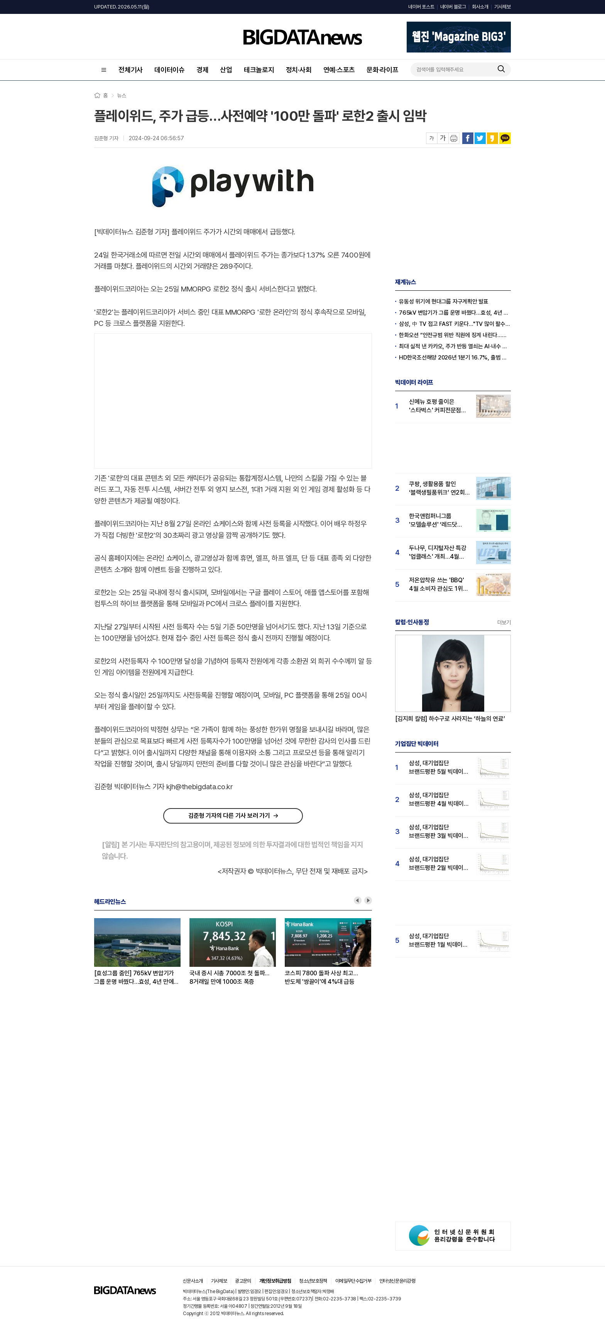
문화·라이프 (383, 70)
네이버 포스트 (421, 7)
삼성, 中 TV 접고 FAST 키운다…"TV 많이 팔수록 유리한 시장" (455, 323)
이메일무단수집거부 (353, 1281)
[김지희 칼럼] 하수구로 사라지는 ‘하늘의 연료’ (450, 718)
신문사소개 (193, 1281)
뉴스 (121, 95)
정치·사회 (299, 70)
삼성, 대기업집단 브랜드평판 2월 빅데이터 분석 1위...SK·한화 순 (439, 864)
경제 (202, 70)
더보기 (504, 622)
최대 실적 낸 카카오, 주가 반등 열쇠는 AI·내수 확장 (455, 346)
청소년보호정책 (313, 1281)
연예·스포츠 (339, 70)
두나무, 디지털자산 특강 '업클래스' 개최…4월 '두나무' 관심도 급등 (437, 552)
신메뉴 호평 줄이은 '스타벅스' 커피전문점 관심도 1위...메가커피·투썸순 (435, 406)
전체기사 (130, 70)
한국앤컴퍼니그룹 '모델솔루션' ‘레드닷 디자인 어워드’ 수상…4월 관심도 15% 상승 (439, 520)
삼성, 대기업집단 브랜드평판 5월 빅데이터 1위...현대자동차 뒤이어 (439, 767)
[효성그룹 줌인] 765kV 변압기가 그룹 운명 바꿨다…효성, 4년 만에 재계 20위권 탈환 (134, 978)
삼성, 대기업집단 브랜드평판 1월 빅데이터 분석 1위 (438, 940)
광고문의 (243, 1281)
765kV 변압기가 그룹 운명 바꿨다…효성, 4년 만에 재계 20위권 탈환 (455, 312)
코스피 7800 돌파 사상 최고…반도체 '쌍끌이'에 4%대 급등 (321, 977)
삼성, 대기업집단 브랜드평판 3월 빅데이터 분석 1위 (439, 832)
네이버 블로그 (453, 7)
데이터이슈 (169, 70)
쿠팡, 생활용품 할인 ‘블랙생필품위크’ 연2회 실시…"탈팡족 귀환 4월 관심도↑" (437, 488)
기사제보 (502, 7)
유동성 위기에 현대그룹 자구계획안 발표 (443, 301)
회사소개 (480, 7)
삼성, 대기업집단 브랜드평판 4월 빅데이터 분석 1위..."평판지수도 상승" (439, 800)
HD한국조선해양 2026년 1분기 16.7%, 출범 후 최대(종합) (455, 357)
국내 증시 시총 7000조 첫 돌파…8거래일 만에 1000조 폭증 (229, 977)
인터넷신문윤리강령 (397, 1281)
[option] (141, 952)
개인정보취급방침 (275, 1281)
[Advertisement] (233, 399)
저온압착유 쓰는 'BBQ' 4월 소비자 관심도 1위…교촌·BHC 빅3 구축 (438, 584)
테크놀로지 (259, 70)
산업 (226, 70)
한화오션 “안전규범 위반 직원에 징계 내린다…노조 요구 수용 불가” (455, 335)
